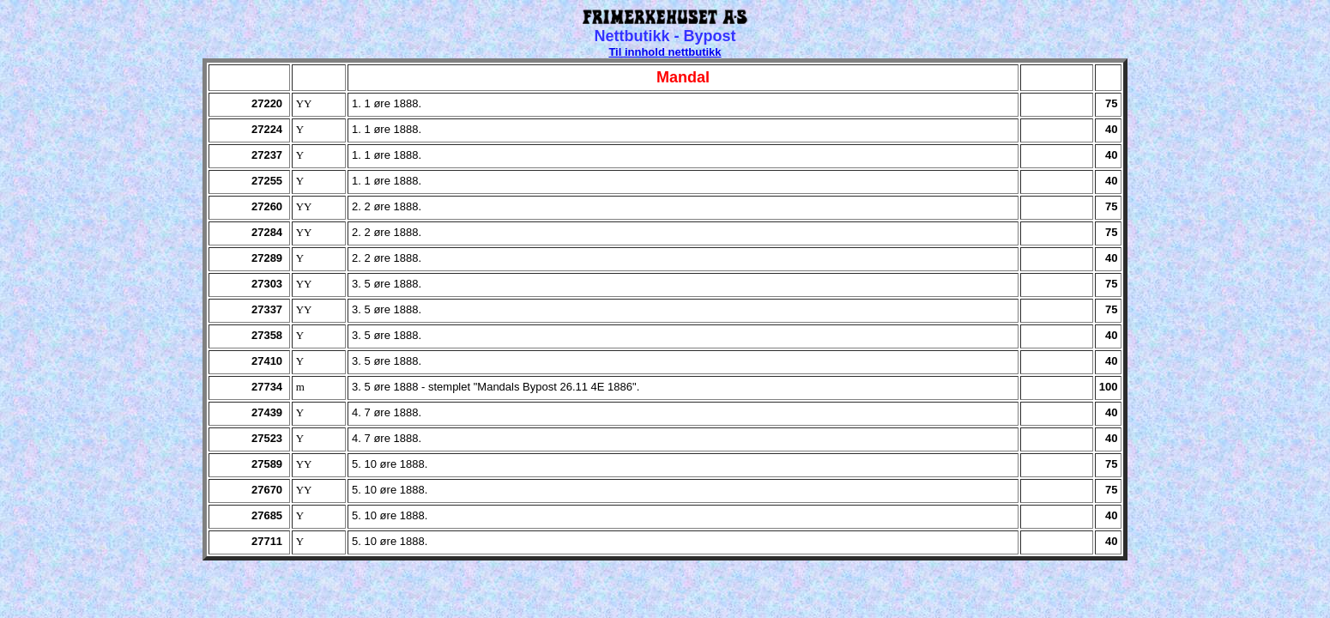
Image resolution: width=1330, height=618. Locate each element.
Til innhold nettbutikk (664, 51)
